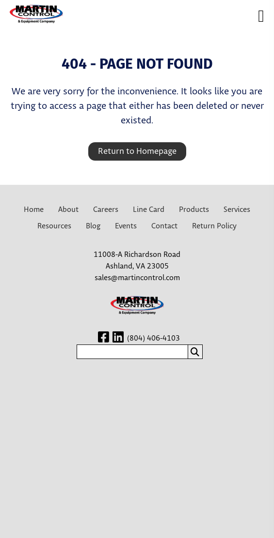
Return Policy (214, 226)
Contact (164, 226)
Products (194, 209)
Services (237, 209)
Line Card (148, 209)
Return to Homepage (137, 151)
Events (126, 226)
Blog (93, 226)
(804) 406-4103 (153, 338)
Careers (105, 209)
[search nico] (132, 351)
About (68, 209)
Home (34, 209)
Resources (54, 226)
